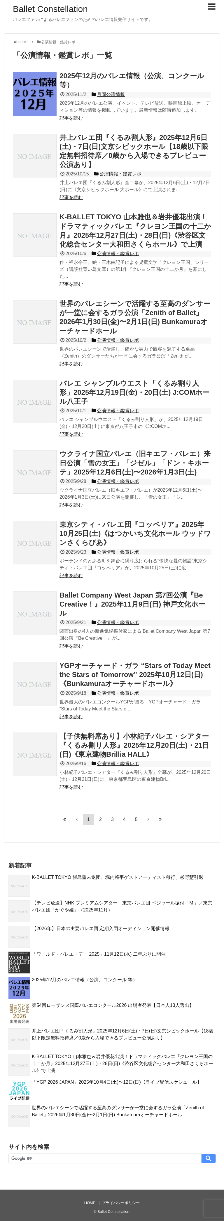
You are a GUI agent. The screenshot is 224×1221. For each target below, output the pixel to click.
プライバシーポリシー (121, 1203)
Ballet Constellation (50, 9)
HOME (89, 1203)
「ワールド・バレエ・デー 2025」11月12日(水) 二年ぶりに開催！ (101, 954)
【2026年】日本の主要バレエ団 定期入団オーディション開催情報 (100, 928)
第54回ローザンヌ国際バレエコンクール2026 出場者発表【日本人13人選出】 (113, 1005)
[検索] (104, 1158)
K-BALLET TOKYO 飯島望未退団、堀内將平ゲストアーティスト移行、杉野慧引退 (117, 877)
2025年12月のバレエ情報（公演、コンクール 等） (84, 979)
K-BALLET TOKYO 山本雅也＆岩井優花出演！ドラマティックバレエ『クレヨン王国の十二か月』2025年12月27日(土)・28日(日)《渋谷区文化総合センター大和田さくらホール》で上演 (122, 1063)
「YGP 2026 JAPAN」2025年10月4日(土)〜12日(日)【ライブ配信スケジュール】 (117, 1082)
